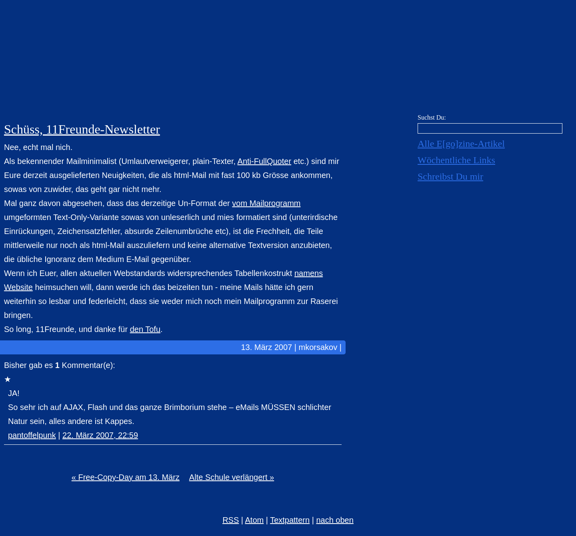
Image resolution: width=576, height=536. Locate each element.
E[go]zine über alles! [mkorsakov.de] (288, 59)
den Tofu (145, 329)
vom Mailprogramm (266, 203)
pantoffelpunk (32, 435)
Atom (254, 520)
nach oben (334, 520)
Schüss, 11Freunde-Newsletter (82, 129)
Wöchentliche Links (456, 160)
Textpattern (290, 520)
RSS (230, 520)
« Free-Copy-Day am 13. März (126, 477)
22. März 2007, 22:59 (100, 435)
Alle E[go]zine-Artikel (461, 143)
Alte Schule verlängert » (231, 477)
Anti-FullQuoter (265, 161)
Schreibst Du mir (450, 176)
